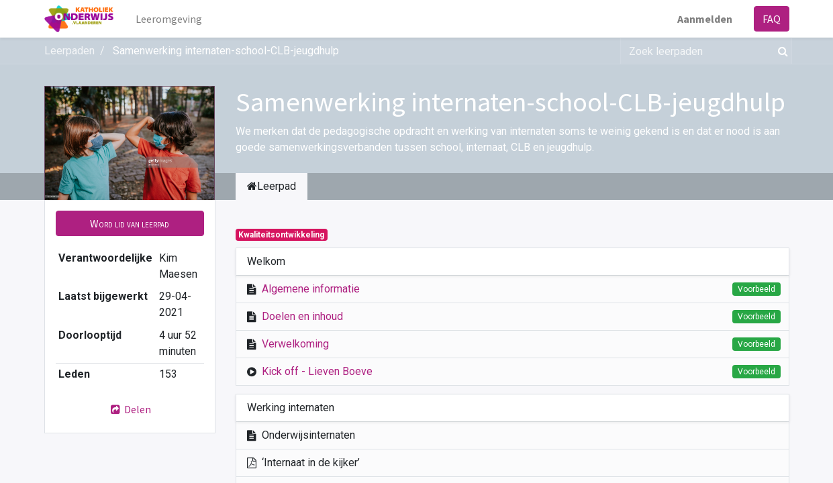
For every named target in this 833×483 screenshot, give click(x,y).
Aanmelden (704, 18)
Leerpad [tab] (271, 186)
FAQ (772, 18)
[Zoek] (780, 51)
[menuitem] (168, 18)
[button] (130, 223)
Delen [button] (129, 409)
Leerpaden (69, 50)
